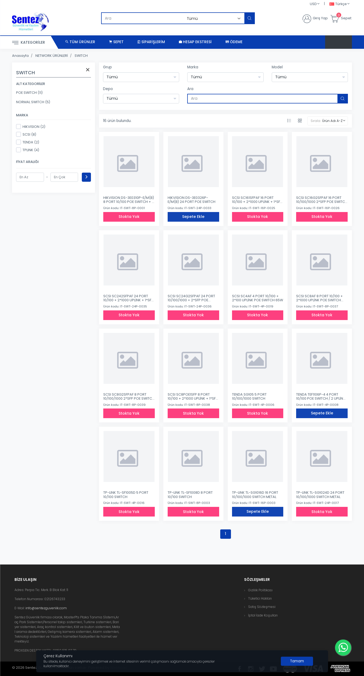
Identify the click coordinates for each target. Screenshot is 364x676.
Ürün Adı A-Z (332, 120)
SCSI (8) (26, 134)
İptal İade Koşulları (263, 615)
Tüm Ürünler (80, 41)
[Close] (297, 661)
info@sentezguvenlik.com (46, 608)
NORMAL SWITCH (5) (33, 102)
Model (277, 67)
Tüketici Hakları (260, 598)
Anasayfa (20, 55)
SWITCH (81, 55)
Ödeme (234, 41)
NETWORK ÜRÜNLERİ (51, 55)
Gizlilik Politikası (260, 590)
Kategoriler (28, 42)
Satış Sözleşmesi (261, 606)
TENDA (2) (27, 142)
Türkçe (338, 4)
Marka (192, 67)
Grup (107, 67)
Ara (190, 88)
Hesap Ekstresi (195, 41)
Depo (108, 88)
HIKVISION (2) (30, 126)
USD (313, 4)
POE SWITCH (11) (29, 92)
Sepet (116, 41)
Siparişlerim (151, 41)
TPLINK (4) (27, 149)
